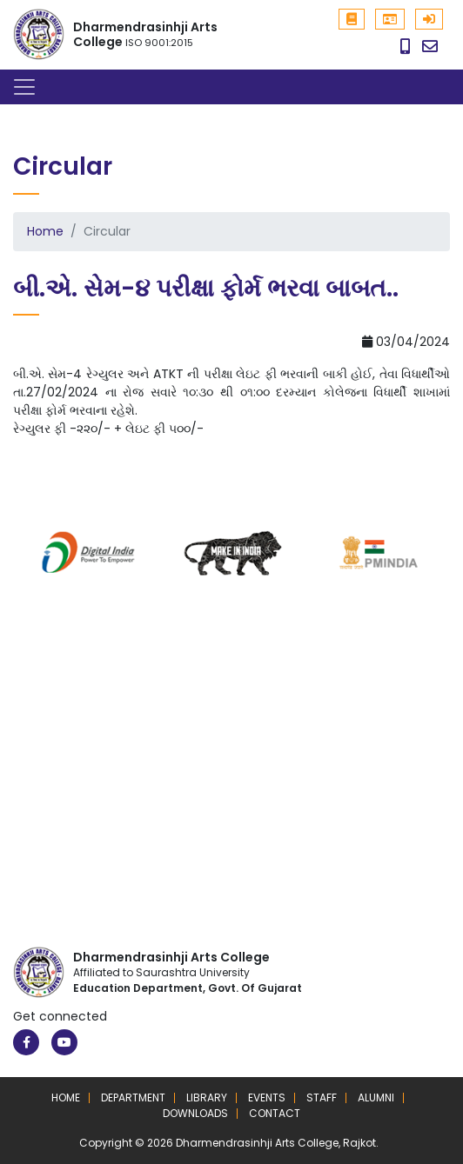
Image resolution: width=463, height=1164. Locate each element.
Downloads (195, 1113)
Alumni (376, 1098)
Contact (274, 1113)
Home (45, 231)
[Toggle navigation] (24, 87)
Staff (321, 1098)
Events (266, 1098)
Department (133, 1098)
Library (206, 1098)
